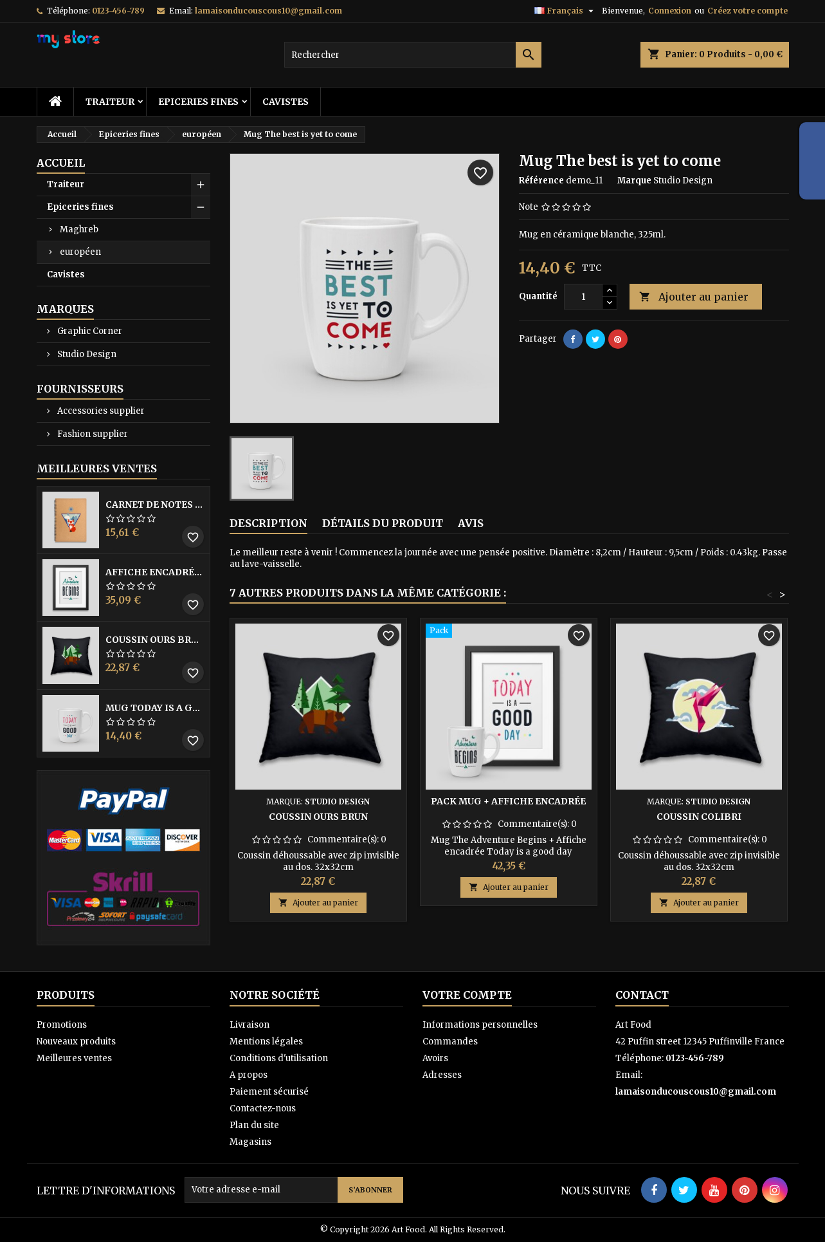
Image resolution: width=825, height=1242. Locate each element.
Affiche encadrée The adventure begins (154, 572)
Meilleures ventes (74, 1058)
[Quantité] (583, 297)
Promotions (62, 1024)
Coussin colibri (699, 816)
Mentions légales (266, 1041)
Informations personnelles (480, 1024)
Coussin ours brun (154, 640)
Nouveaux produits (76, 1041)
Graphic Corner (88, 331)
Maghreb (79, 229)
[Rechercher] (412, 55)
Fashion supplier (91, 434)
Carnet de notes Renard (154, 504)
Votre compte (467, 994)
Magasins (250, 1141)
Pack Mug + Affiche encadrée (508, 801)
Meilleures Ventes (97, 468)
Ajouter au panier (693, 297)
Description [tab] (268, 523)
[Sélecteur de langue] (565, 11)
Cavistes (285, 101)
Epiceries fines (198, 101)
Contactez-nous (263, 1108)
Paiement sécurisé (269, 1091)
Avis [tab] (471, 523)
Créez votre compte (747, 10)
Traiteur (110, 101)
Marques (65, 308)
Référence (541, 180)
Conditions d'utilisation (279, 1058)
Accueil (61, 162)
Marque (634, 180)
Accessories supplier (100, 410)
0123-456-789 (118, 10)
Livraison (249, 1024)
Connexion (669, 10)
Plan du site (254, 1125)
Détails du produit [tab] (382, 523)
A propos (248, 1075)
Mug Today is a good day (154, 708)
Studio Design (85, 354)
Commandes (450, 1041)
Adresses (442, 1075)
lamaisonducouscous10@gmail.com (268, 10)
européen (80, 251)
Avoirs (435, 1058)
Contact (642, 994)
